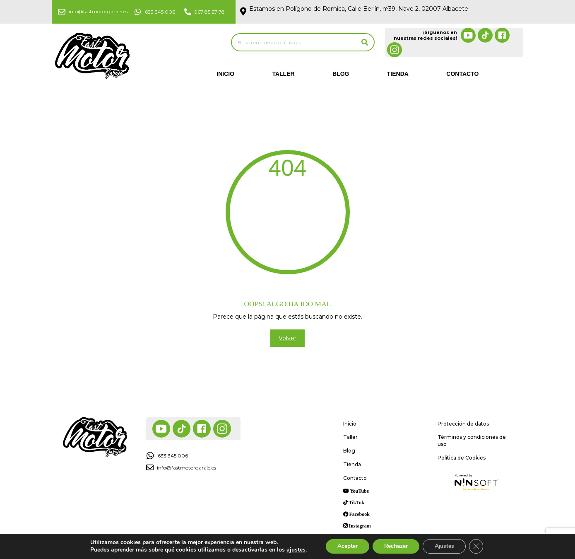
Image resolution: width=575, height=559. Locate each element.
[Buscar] (365, 42)
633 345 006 (160, 12)
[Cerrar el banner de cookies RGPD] (479, 546)
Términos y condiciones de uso (472, 440)
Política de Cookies (462, 458)
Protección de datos (463, 424)
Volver (287, 338)
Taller (283, 73)
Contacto (462, 73)
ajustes (292, 550)
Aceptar (344, 546)
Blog (340, 73)
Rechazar (395, 546)
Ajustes (446, 546)
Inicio (225, 73)
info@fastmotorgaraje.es (98, 11)
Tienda (398, 73)
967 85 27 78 (210, 12)
